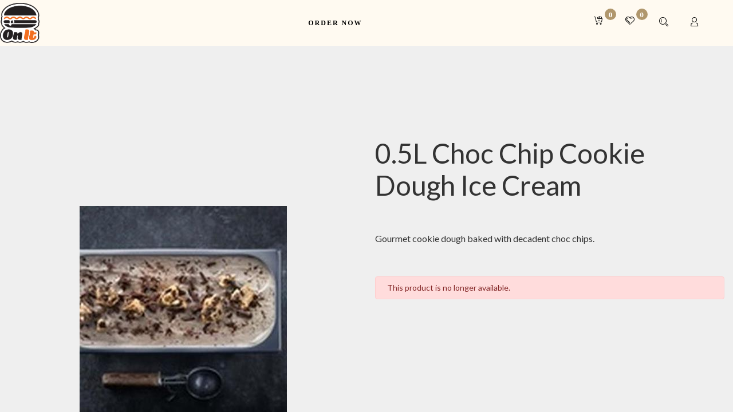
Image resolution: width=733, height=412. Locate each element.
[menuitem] (335, 23)
